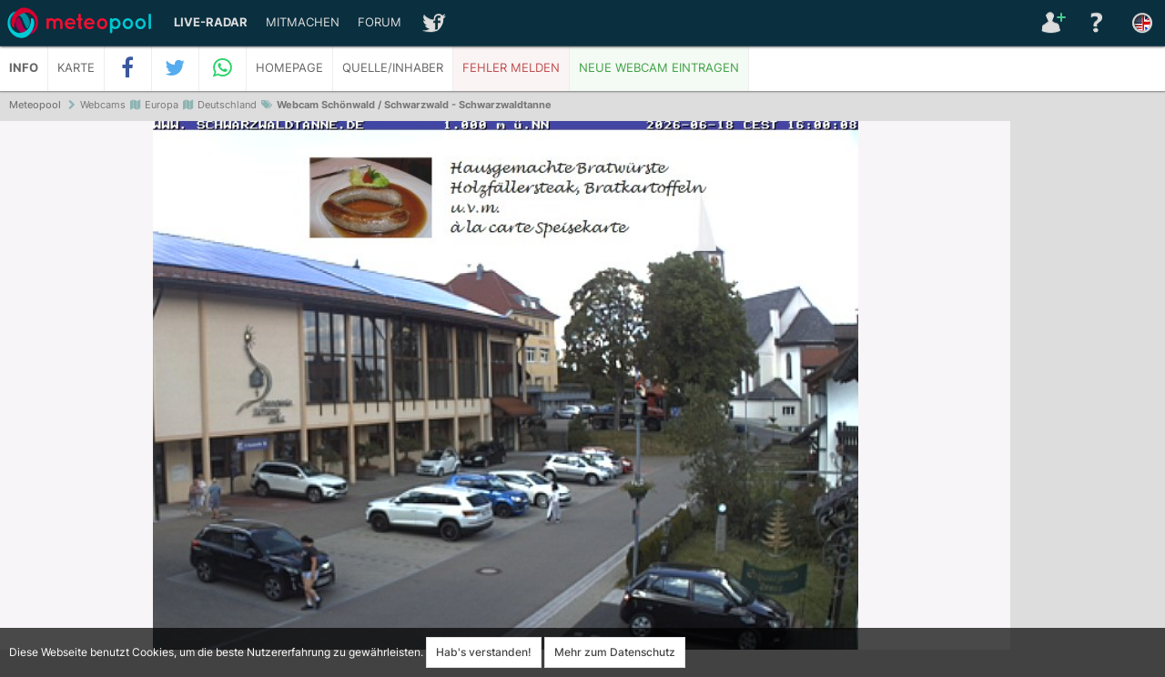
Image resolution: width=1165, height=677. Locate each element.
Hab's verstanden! (484, 652)
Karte (76, 68)
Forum (379, 22)
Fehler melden (511, 68)
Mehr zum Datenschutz (614, 652)
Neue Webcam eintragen (659, 68)
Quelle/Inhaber (392, 68)
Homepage (289, 68)
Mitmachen (302, 22)
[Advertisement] (1087, 400)
